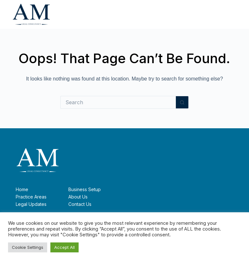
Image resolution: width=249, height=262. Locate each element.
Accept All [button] (64, 247)
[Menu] (232, 14)
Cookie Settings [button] (27, 247)
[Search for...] (118, 102)
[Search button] (182, 102)
